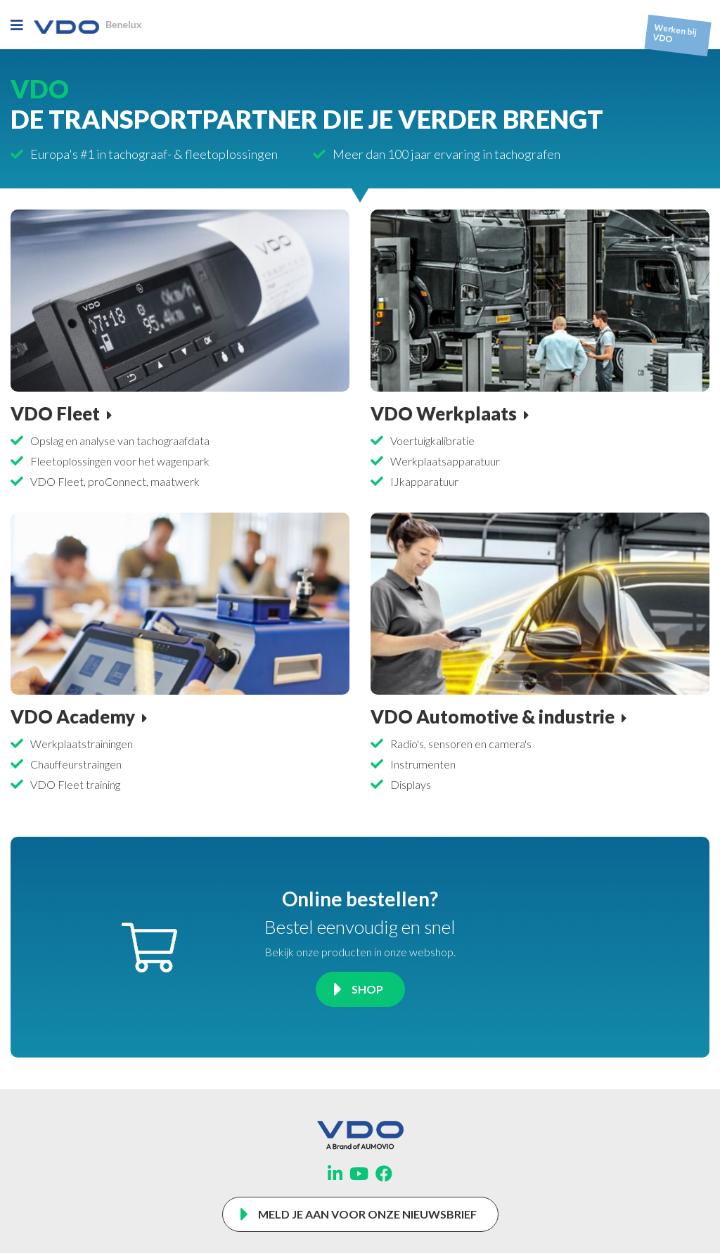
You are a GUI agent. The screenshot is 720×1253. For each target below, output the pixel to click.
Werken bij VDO (675, 33)
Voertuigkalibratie (432, 440)
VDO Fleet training (75, 784)
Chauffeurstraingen (76, 764)
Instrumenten (423, 764)
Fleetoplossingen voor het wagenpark (120, 461)
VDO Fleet (55, 413)
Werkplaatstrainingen (81, 743)
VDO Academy (73, 716)
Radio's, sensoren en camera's (461, 743)
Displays (410, 784)
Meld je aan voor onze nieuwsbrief (367, 1214)
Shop (367, 989)
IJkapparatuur (424, 481)
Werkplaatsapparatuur (445, 461)
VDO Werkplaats (444, 413)
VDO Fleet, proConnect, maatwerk (115, 481)
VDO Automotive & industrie (493, 716)
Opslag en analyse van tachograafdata (120, 440)
